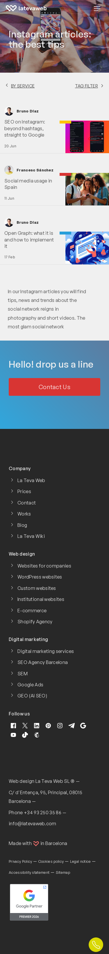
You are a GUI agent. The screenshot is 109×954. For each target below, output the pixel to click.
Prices (24, 491)
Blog (22, 525)
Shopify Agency (34, 621)
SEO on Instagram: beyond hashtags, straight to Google (24, 128)
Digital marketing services (45, 651)
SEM (22, 673)
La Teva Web (31, 480)
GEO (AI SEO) (32, 696)
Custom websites (36, 588)
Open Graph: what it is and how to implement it (29, 239)
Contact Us (54, 387)
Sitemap (63, 872)
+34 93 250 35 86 (42, 812)
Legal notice (80, 861)
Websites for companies (44, 566)
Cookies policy (51, 861)
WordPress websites (39, 577)
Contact (26, 503)
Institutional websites (40, 599)
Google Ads (30, 685)
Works (24, 514)
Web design (21, 781)
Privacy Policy (20, 861)
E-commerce (32, 610)
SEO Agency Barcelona (42, 662)
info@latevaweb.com (32, 823)
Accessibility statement (29, 872)
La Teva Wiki (31, 536)
